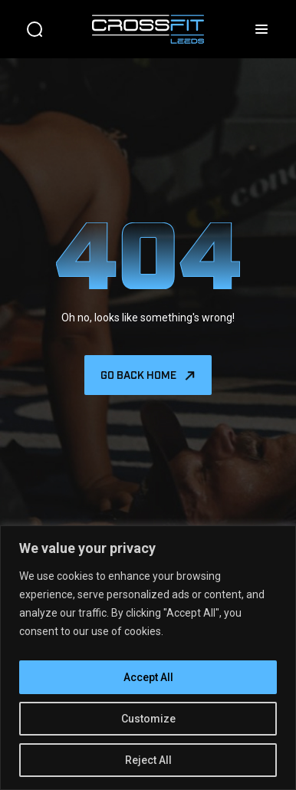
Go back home (138, 373)
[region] (148, 657)
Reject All (148, 760)
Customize (148, 719)
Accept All (148, 677)
